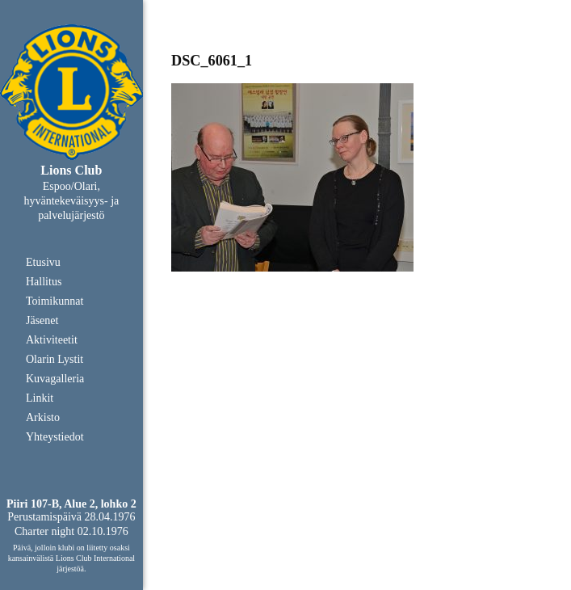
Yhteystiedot (55, 437)
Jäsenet (42, 320)
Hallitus (43, 282)
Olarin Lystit (54, 359)
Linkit (39, 398)
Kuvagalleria (55, 379)
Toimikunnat (54, 301)
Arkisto (43, 417)
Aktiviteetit (52, 340)
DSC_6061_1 (211, 61)
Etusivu (43, 262)
